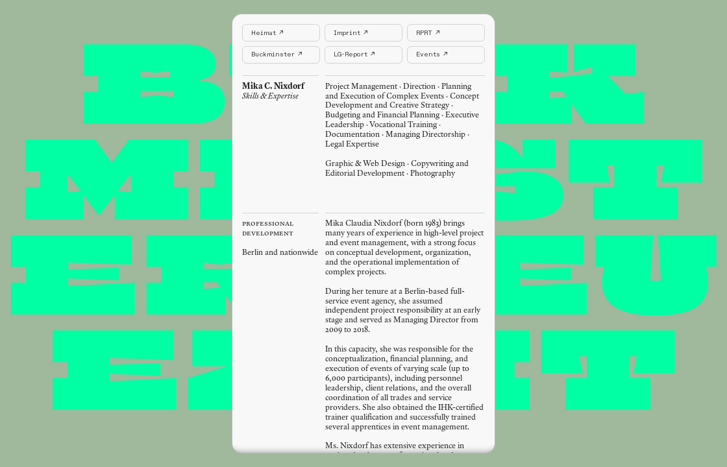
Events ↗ (431, 54)
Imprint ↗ (350, 33)
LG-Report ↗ (354, 54)
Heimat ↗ (267, 33)
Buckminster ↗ (276, 54)
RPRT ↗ (427, 33)
